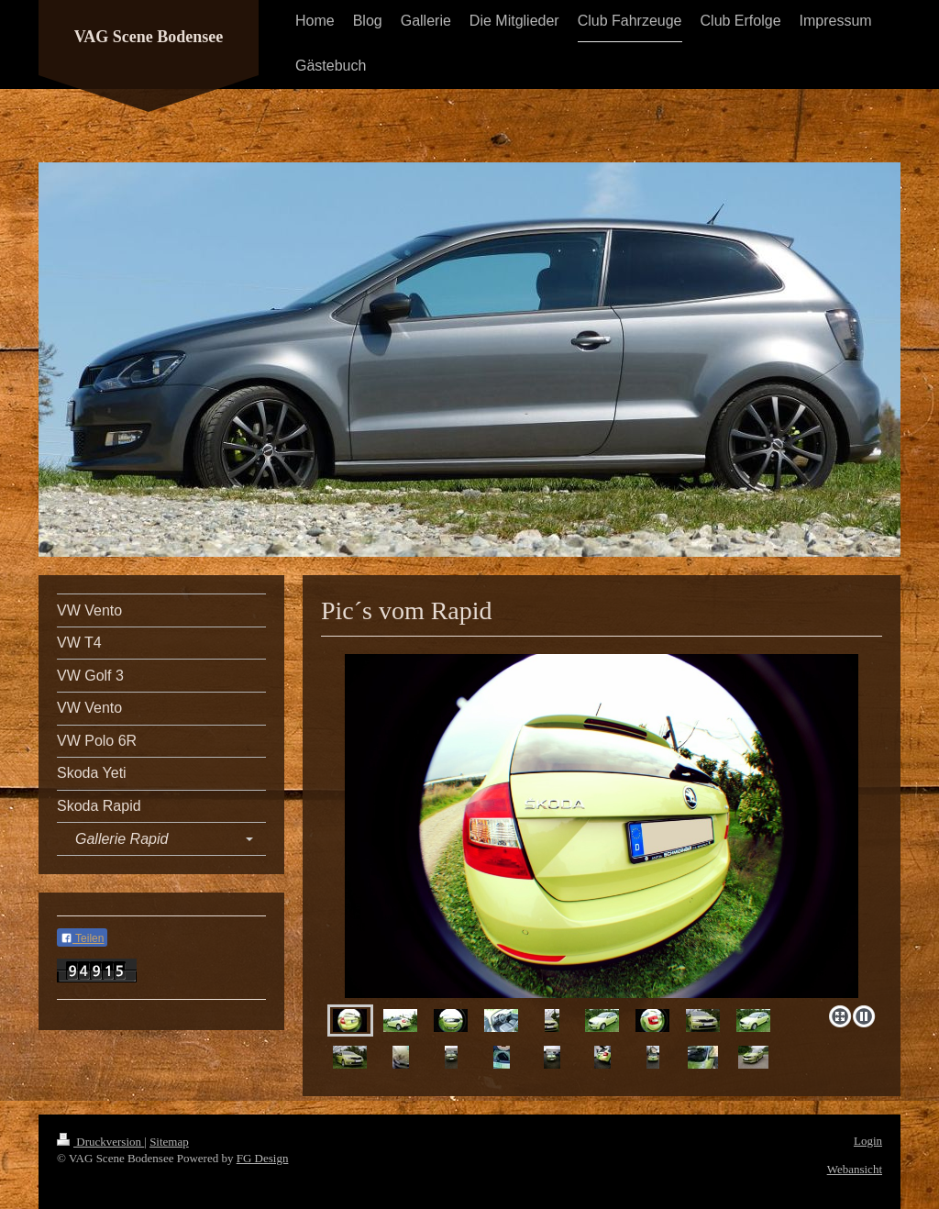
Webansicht (854, 1169)
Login (868, 1141)
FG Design (263, 1158)
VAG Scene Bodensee (149, 37)
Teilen (82, 938)
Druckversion (100, 1141)
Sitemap (169, 1141)
